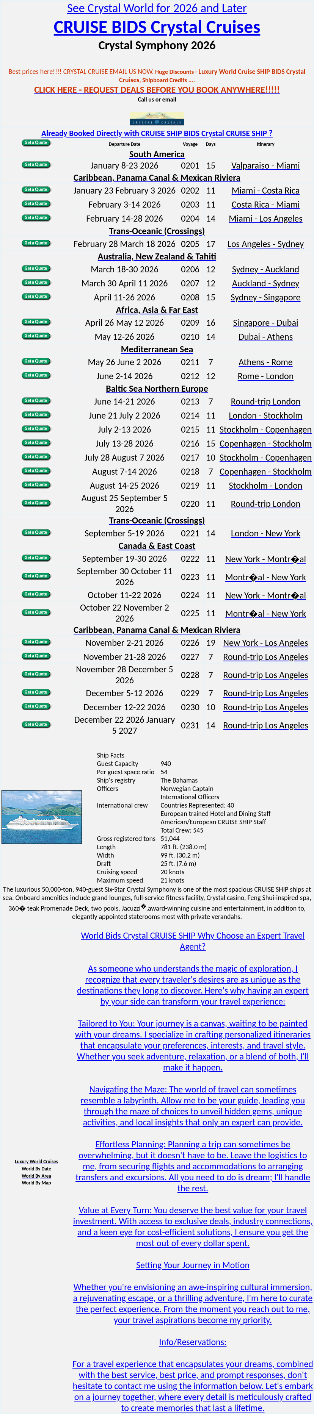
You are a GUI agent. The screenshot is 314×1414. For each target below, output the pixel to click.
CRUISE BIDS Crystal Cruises (157, 27)
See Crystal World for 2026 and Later (157, 8)
